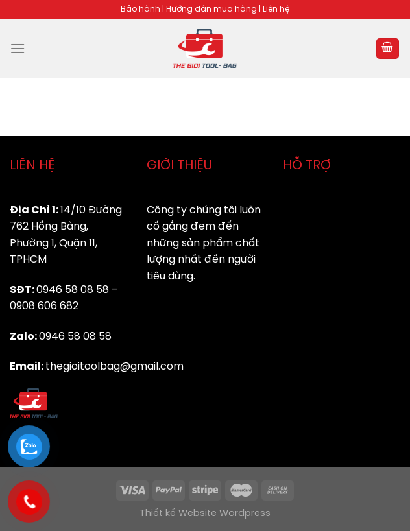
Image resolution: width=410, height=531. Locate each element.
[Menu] (17, 48)
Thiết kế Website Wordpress (205, 513)
